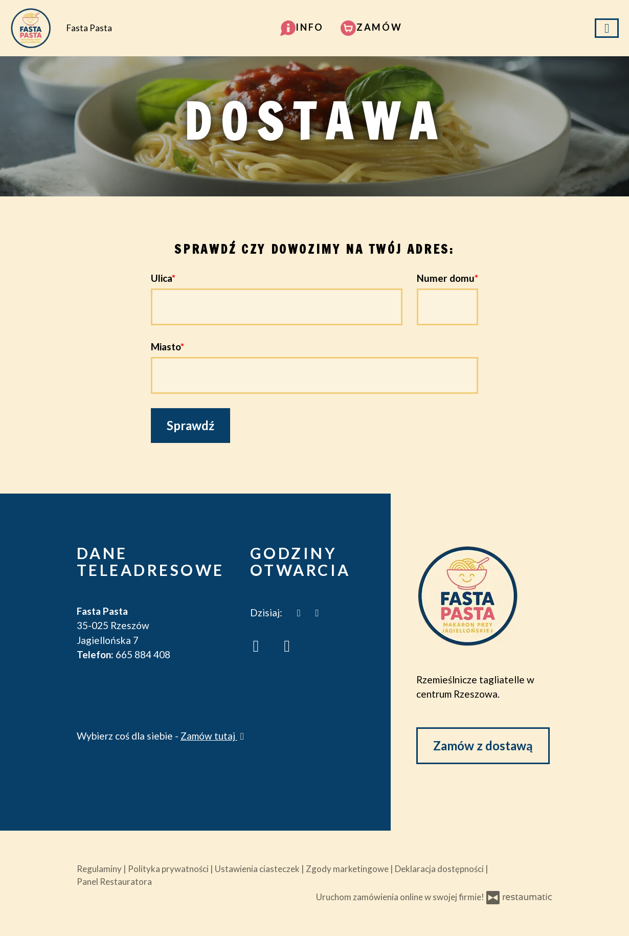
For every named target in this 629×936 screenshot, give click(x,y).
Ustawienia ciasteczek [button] (258, 868)
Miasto (166, 346)
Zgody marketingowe (348, 868)
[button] (302, 27)
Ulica (161, 278)
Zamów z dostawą (483, 745)
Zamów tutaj (214, 736)
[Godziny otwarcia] (317, 613)
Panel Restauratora (114, 881)
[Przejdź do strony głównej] (484, 596)
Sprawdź (190, 425)
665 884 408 (143, 654)
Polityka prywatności (169, 868)
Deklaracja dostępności (440, 868)
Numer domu (446, 278)
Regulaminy (100, 868)
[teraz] (299, 613)
